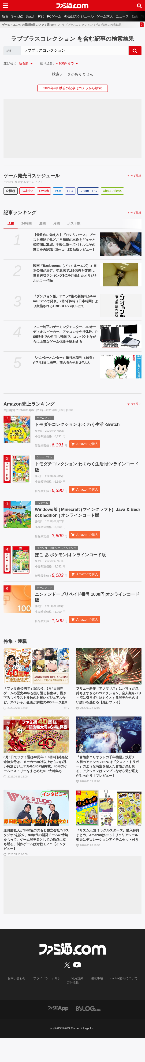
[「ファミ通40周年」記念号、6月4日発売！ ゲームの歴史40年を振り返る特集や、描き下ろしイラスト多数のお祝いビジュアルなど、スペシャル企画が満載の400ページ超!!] (36, 671)
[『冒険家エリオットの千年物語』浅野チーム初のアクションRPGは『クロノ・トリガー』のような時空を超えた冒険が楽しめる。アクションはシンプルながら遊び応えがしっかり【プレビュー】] (109, 748)
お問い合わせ (19, 1002)
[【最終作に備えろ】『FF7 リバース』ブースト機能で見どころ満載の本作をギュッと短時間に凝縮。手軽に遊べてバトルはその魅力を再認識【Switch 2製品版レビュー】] (120, 244)
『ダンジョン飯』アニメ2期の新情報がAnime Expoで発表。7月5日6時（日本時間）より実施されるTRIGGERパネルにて (65, 301)
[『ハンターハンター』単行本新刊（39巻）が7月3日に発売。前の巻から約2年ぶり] (120, 366)
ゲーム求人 (105, 16)
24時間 (26, 223)
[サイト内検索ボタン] (139, 5)
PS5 (41, 16)
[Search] (75, 50)
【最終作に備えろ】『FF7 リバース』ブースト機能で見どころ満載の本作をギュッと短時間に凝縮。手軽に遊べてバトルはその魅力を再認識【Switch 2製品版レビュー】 (64, 242)
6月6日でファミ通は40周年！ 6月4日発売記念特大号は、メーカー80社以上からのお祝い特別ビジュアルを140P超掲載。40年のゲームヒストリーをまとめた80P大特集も (36, 781)
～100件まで (64, 63)
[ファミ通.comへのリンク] (72, 5)
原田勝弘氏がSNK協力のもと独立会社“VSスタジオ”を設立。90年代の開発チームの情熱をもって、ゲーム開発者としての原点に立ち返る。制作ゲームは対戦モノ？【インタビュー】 (36, 862)
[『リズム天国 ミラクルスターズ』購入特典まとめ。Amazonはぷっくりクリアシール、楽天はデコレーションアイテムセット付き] (109, 829)
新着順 (24, 63)
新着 (5, 16)
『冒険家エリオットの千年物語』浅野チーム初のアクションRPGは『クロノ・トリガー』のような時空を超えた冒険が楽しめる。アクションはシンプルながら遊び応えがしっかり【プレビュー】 (108, 784)
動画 (135, 16)
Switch (30, 16)
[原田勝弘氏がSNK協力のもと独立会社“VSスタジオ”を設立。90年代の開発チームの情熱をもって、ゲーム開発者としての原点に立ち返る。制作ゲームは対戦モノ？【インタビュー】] (36, 829)
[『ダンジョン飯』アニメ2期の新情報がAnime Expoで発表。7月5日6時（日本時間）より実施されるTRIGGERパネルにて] (120, 305)
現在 (10, 223)
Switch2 (17, 16)
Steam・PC (88, 191)
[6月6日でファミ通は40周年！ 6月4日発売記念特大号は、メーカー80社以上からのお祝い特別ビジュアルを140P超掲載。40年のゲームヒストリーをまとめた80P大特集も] (36, 748)
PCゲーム (54, 16)
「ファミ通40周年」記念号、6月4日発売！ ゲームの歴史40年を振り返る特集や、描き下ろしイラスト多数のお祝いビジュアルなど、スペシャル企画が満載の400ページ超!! (36, 704)
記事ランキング (20, 212)
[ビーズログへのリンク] (88, 1032)
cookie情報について (121, 1002)
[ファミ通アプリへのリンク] (58, 1032)
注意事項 (95, 1002)
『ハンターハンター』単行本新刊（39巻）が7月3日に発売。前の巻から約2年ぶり (64, 360)
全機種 (10, 191)
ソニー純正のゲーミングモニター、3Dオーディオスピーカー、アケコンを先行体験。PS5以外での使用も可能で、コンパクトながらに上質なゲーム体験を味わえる (65, 334)
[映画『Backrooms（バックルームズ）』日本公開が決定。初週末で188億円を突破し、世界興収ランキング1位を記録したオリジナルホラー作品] (120, 274)
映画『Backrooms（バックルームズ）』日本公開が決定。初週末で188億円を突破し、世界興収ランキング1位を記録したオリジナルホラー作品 (65, 273)
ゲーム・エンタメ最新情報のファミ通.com (29, 24)
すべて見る (134, 175)
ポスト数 (73, 223)
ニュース (122, 16)
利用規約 (76, 1002)
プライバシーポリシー (50, 1002)
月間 (56, 223)
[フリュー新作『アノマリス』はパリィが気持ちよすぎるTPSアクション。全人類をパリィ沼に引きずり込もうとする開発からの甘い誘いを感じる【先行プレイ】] (109, 671)
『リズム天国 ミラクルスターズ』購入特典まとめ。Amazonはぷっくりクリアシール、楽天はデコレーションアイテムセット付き (108, 860)
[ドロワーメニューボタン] (5, 5)
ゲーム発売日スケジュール (32, 175)
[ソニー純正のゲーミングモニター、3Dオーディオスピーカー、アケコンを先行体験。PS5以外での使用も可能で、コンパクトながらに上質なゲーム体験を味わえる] (120, 336)
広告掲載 (72, 1007)
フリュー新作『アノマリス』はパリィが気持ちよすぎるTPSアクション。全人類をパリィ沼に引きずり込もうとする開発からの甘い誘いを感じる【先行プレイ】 (108, 704)
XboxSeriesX (112, 191)
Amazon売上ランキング (29, 403)
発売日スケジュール (79, 16)
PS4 (70, 191)
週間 (42, 223)
